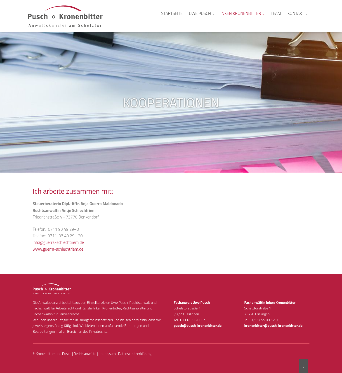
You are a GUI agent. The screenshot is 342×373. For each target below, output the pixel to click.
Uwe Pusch (200, 13)
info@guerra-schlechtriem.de (58, 242)
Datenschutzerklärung (134, 353)
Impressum (107, 353)
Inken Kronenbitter (241, 13)
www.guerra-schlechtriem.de (58, 249)
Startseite (172, 13)
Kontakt (296, 13)
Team (276, 13)
